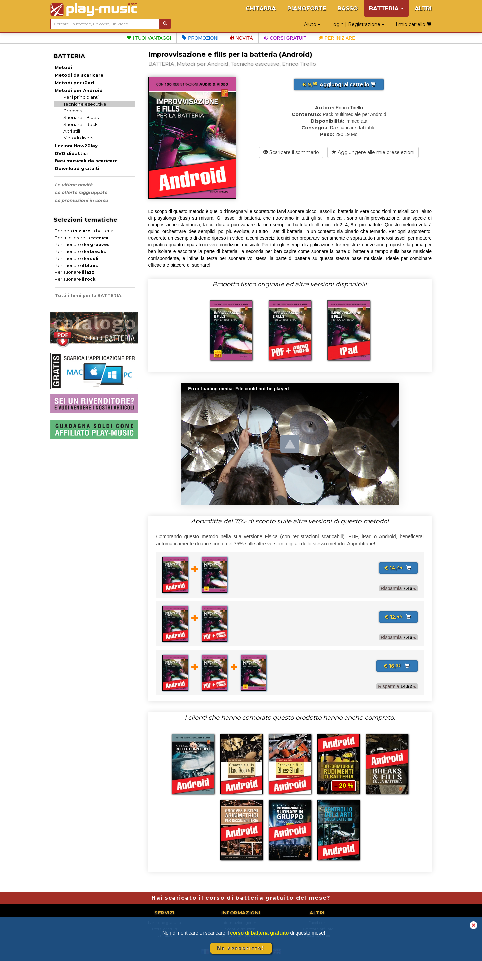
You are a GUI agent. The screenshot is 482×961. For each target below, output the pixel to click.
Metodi (63, 67)
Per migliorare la (81, 237)
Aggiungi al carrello (338, 84)
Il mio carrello (412, 24)
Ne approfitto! (241, 948)
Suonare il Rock (80, 124)
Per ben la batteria (84, 230)
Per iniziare (337, 38)
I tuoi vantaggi (149, 38)
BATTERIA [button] (386, 8)
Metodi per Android (79, 90)
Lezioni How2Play (76, 145)
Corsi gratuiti (286, 38)
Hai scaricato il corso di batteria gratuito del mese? (240, 897)
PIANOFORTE (306, 8)
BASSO (347, 8)
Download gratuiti (77, 168)
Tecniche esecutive (84, 104)
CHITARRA (261, 8)
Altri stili (71, 131)
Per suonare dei (82, 244)
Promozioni (200, 38)
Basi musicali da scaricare (86, 160)
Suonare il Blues (81, 117)
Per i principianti (81, 97)
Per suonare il (76, 265)
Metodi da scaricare (79, 75)
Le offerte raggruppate (81, 192)
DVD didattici (71, 153)
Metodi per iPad (74, 83)
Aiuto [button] (312, 24)
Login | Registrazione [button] (357, 24)
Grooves (72, 110)
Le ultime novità (73, 184)
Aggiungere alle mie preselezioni (373, 152)
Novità (241, 38)
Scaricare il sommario (291, 152)
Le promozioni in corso (81, 200)
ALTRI (423, 8)
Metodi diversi (78, 137)
